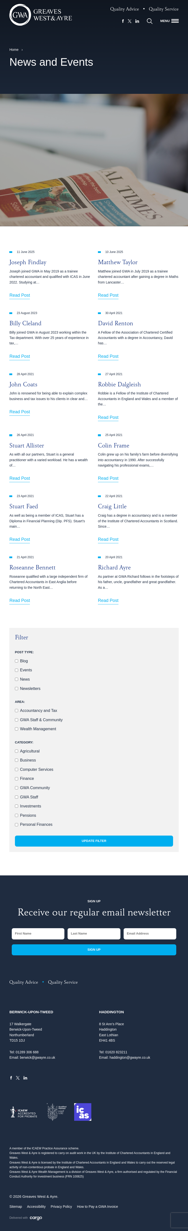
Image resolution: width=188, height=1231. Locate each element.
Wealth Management (38, 729)
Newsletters (30, 688)
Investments (30, 806)
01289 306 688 (27, 1052)
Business (28, 760)
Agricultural (30, 751)
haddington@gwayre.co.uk (129, 1057)
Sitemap (15, 1207)
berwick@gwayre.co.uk (37, 1057)
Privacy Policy (61, 1207)
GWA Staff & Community (41, 720)
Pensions (28, 815)
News (25, 679)
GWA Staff (29, 797)
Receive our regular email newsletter (94, 913)
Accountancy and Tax (38, 710)
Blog (24, 661)
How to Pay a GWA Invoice (97, 1207)
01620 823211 (116, 1052)
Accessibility (36, 1207)
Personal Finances (36, 824)
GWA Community (35, 788)
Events (26, 670)
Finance (27, 778)
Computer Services (36, 769)
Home (13, 50)
